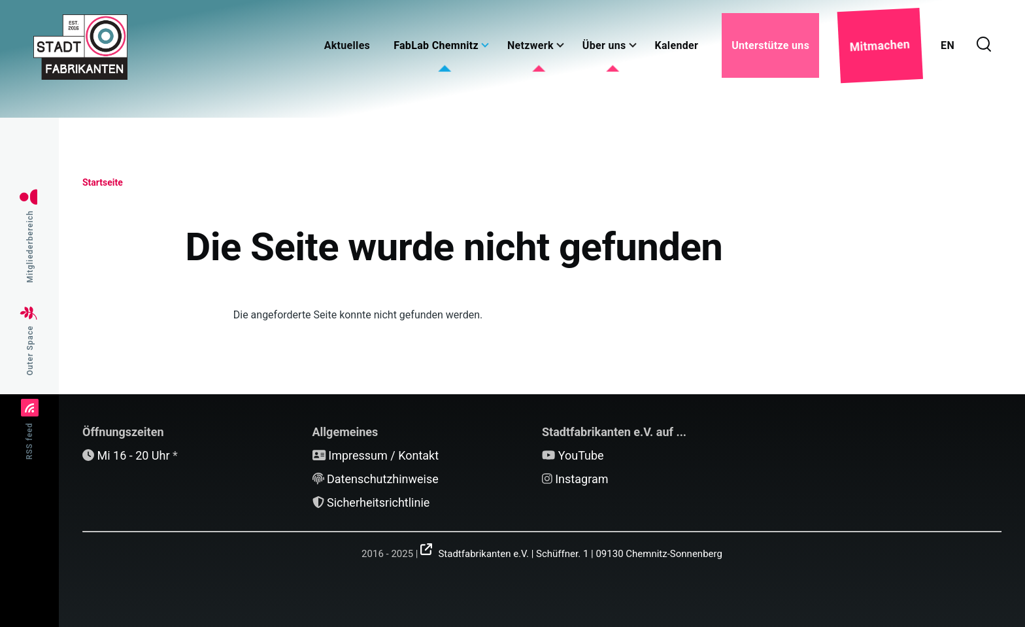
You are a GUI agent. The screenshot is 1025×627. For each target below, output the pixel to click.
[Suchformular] (983, 45)
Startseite (102, 182)
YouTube (581, 455)
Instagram (581, 479)
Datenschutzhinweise (383, 479)
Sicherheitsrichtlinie (378, 502)
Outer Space (30, 351)
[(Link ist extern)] (571, 549)
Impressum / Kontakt (383, 455)
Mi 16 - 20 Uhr (133, 455)
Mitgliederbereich (30, 247)
